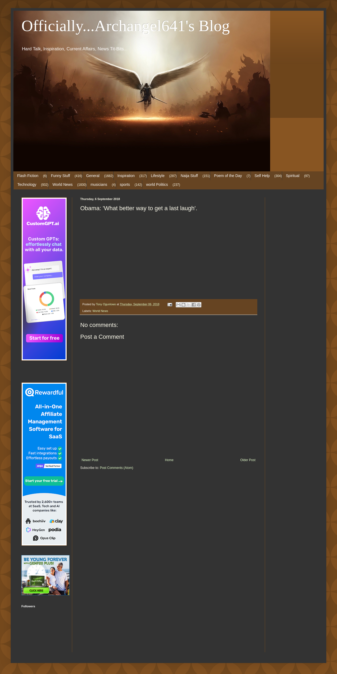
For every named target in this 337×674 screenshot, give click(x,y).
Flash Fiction (27, 176)
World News (62, 184)
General (92, 176)
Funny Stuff (60, 176)
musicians (98, 184)
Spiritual (293, 176)
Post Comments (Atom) (116, 468)
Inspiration (126, 176)
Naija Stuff (189, 176)
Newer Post (90, 460)
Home (169, 460)
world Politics (157, 184)
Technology (26, 184)
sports (125, 184)
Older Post (247, 460)
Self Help (262, 176)
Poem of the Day (228, 176)
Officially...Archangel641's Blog (125, 26)
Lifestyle (157, 176)
